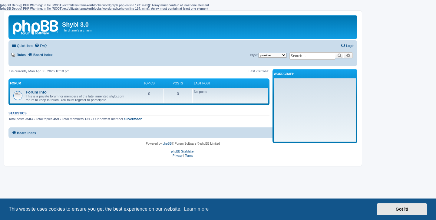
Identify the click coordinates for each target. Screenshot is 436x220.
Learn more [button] (196, 209)
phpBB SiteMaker (183, 151)
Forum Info (36, 92)
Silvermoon (133, 119)
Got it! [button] (402, 209)
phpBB (167, 143)
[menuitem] (41, 45)
